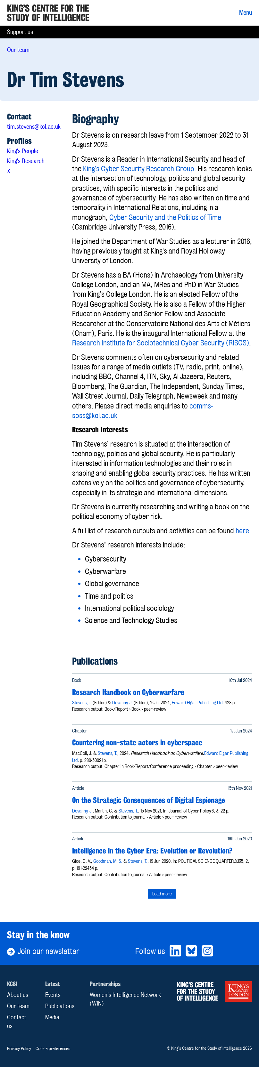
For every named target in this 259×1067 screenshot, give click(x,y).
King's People (22, 151)
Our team (18, 49)
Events (53, 994)
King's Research (26, 161)
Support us (20, 31)
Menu (245, 12)
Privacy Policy (19, 1048)
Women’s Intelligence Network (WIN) (125, 999)
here (242, 531)
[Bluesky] (191, 951)
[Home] (48, 12)
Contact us (16, 1021)
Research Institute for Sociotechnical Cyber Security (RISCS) (160, 343)
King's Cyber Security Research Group (138, 169)
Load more (162, 893)
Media (52, 1017)
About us (17, 994)
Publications (59, 1006)
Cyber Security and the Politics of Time (165, 217)
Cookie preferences (53, 1048)
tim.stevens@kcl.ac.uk (34, 126)
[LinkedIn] (175, 951)
